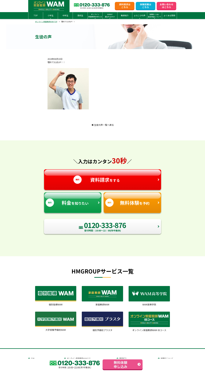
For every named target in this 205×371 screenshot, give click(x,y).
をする (102, 177)
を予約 (132, 200)
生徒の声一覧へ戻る (102, 124)
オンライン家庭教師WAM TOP (46, 21)
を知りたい (72, 200)
